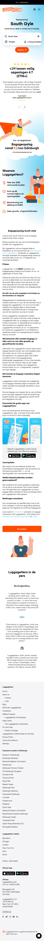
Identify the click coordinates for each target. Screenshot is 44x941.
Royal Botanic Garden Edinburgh (15, 814)
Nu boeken (22, 529)
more (39, 92)
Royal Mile (6, 781)
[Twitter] (6, 916)
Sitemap (5, 743)
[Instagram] (10, 916)
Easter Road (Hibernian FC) (12, 823)
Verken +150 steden (10, 861)
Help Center (7, 720)
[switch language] (34, 9)
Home (4, 691)
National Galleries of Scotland (13, 761)
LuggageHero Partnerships (15, 717)
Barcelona (6, 838)
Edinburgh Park (8, 787)
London (5, 844)
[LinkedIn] (17, 916)
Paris (4, 851)
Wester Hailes (7, 784)
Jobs (7, 701)
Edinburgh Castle (9, 817)
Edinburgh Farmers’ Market (12, 768)
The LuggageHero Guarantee (16, 724)
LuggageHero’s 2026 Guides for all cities (18, 734)
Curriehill (5, 797)
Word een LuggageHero (11, 707)
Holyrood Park (8, 778)
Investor (8, 698)
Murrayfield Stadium (10, 827)
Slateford (6, 804)
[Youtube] (13, 916)
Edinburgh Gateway (10, 791)
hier (23, 471)
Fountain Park (7, 774)
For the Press (7, 727)
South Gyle (6, 807)
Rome (4, 854)
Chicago (5, 841)
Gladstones (6, 764)
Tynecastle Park (8, 820)
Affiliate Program (8, 714)
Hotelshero (6, 711)
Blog (4, 704)
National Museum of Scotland (13, 810)
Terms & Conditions (10, 740)
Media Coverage (11, 730)
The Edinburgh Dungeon (11, 771)
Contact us (6, 911)
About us (5, 694)
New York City (8, 848)
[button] (39, 936)
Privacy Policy (7, 737)
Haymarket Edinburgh (10, 794)
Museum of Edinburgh (10, 755)
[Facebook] (3, 916)
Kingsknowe (7, 800)
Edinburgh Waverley (10, 758)
